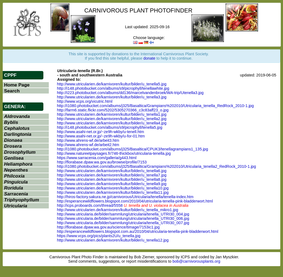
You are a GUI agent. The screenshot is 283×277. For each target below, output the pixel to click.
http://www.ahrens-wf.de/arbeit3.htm (88, 140)
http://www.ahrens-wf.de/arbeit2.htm (88, 145)
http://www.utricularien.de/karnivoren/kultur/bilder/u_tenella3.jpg (111, 97)
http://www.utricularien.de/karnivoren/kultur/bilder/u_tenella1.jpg (111, 114)
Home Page (17, 85)
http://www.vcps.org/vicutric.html (84, 101)
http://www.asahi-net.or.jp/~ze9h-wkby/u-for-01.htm (101, 136)
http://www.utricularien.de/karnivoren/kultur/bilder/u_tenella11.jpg (113, 192)
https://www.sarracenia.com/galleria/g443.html (97, 158)
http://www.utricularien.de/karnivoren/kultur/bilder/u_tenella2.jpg (111, 119)
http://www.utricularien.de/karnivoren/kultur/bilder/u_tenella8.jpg (111, 179)
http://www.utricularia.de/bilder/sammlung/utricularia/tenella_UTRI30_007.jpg (123, 223)
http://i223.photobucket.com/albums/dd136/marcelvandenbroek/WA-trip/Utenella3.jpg (130, 93)
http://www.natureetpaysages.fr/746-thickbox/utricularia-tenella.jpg (114, 153)
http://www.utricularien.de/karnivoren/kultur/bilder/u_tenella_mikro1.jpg (117, 210)
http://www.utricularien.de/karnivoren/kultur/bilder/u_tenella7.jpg (111, 175)
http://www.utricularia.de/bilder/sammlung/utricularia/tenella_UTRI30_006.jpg (123, 218)
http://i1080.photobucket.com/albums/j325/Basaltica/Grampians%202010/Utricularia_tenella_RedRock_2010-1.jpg (155, 106)
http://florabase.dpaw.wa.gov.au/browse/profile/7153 (102, 162)
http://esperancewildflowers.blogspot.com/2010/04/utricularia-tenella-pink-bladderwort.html (135, 201)
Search (12, 91)
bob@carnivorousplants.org (196, 261)
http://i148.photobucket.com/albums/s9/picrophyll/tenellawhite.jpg (113, 88)
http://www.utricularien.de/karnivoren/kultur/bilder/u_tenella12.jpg (113, 240)
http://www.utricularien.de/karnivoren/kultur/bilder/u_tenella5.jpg (111, 84)
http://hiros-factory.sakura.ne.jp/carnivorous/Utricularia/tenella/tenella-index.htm (125, 197)
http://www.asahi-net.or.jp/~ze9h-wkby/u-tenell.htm (100, 132)
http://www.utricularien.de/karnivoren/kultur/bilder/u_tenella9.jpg (111, 184)
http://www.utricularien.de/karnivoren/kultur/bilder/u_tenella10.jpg (113, 188)
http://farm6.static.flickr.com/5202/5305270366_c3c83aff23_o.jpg (113, 110)
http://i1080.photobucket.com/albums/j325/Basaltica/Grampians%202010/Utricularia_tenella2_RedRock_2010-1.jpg (156, 166)
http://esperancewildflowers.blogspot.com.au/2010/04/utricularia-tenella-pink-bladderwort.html (137, 231)
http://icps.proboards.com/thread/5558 (90, 205)
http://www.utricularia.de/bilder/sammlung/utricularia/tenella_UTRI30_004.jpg (123, 214)
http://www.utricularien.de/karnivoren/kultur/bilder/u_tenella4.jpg (111, 123)
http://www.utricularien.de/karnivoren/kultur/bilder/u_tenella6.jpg (111, 171)
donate (149, 58)
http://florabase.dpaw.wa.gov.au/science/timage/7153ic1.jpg (108, 227)
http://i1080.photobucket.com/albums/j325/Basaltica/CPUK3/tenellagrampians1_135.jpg (132, 149)
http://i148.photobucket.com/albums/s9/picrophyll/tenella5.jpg (109, 127)
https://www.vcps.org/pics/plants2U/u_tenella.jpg (98, 236)
